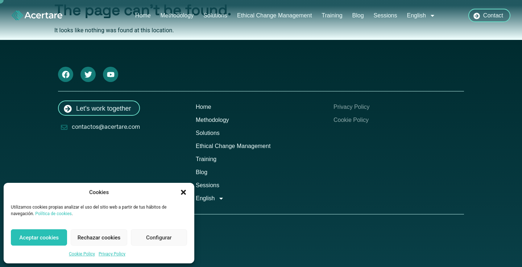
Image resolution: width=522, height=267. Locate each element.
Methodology (177, 15)
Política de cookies (53, 213)
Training (332, 15)
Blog (358, 15)
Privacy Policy (112, 253)
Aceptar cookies (39, 237)
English (421, 15)
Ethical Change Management (274, 15)
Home (143, 15)
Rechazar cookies (99, 237)
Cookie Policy (82, 253)
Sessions (385, 15)
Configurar (159, 237)
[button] (183, 192)
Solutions (215, 15)
